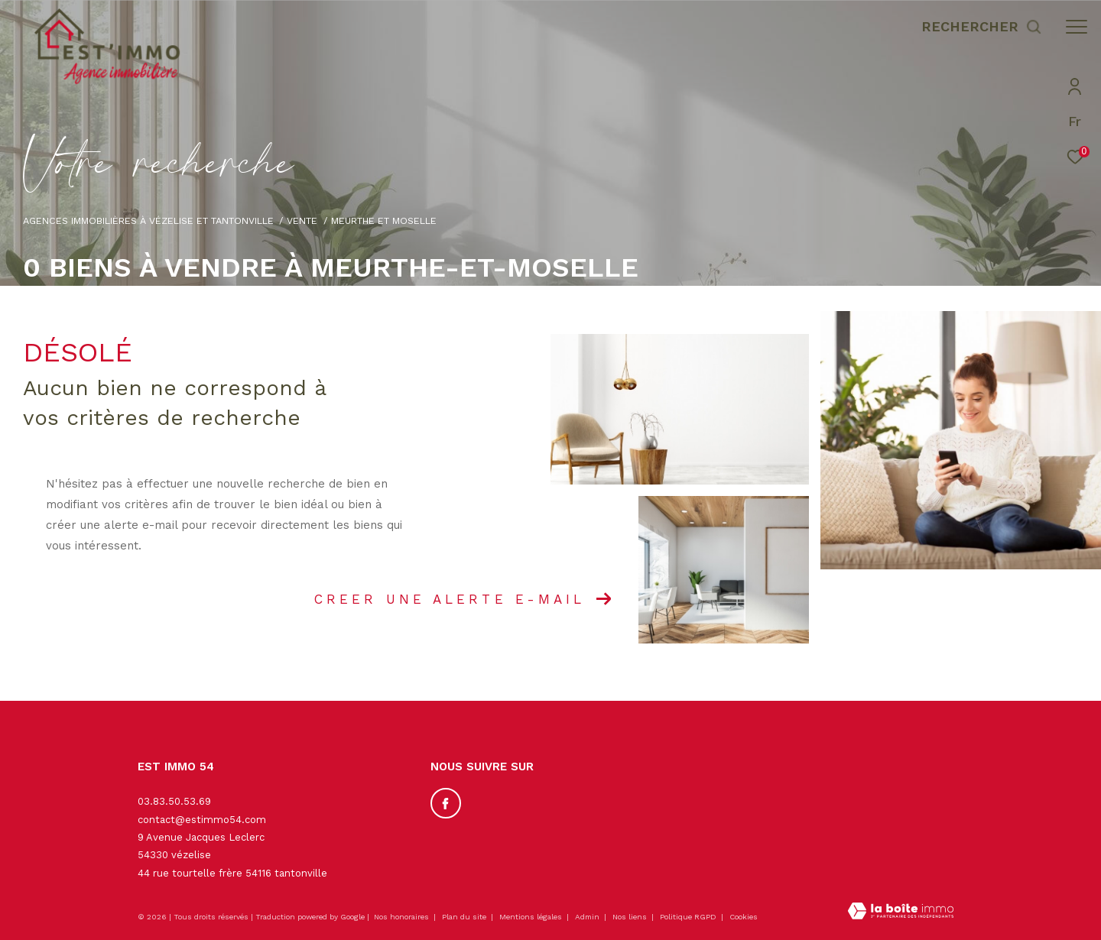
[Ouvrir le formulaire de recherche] (981, 26)
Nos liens (630, 916)
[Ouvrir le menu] (1076, 26)
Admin (588, 916)
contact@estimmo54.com (202, 819)
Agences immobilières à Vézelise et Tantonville (148, 220)
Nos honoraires (401, 916)
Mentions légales (531, 916)
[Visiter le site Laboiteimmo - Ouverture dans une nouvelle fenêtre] (900, 912)
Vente (302, 220)
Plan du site (465, 916)
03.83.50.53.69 (174, 801)
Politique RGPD (688, 916)
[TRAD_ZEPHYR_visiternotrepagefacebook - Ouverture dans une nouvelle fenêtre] (445, 803)
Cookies (743, 916)
